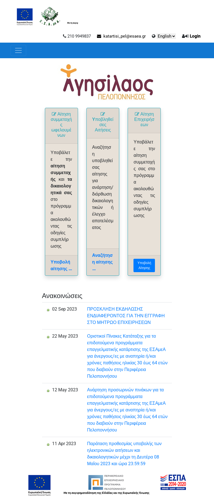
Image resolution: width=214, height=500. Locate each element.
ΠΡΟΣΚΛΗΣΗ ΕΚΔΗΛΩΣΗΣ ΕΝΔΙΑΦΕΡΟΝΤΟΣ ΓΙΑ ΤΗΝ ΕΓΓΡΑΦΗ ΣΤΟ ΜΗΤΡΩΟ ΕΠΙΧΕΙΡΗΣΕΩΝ (126, 315)
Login (195, 36)
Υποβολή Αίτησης (144, 265)
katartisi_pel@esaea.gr (121, 36)
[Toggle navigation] (18, 50)
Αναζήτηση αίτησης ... (102, 262)
